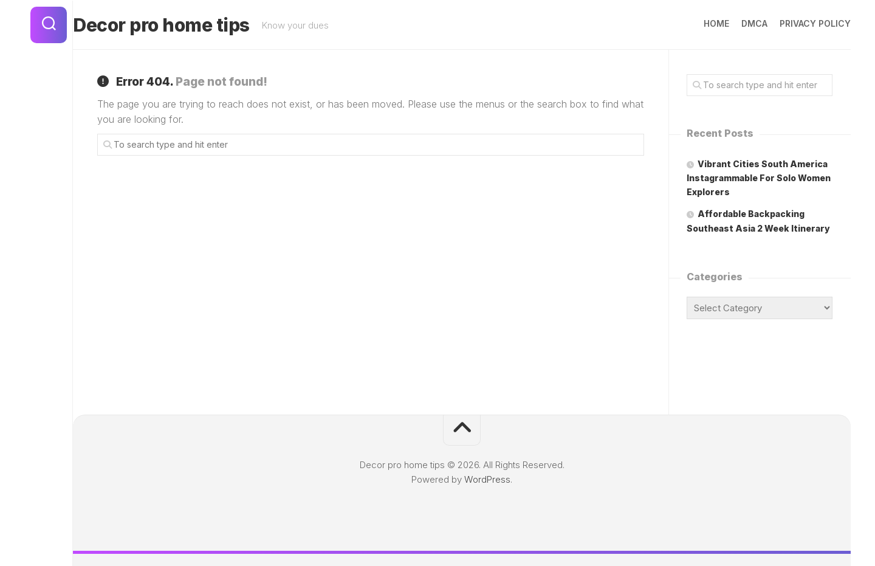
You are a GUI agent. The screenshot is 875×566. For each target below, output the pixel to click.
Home (692, 23)
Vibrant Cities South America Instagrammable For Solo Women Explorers (759, 178)
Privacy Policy (790, 23)
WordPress (487, 479)
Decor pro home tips (185, 25)
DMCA (730, 23)
